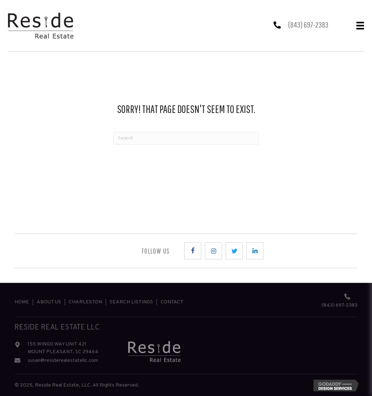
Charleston (85, 302)
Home (22, 302)
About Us (49, 302)
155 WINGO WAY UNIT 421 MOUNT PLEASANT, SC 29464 (63, 348)
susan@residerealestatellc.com (63, 360)
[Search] (186, 138)
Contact (172, 302)
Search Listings (131, 302)
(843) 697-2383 (308, 24)
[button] (192, 250)
